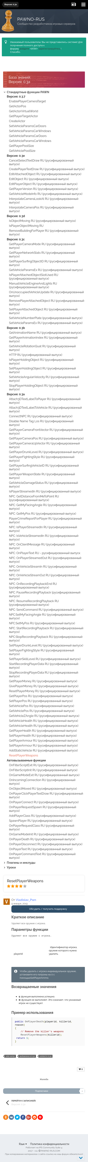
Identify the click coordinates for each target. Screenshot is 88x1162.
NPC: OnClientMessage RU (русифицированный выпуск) (42, 546)
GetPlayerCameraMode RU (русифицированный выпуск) (42, 246)
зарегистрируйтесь (49, 48)
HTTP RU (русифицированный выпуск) (35, 355)
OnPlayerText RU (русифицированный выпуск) (40, 849)
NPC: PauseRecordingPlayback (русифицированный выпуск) (44, 594)
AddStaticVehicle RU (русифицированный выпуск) (43, 750)
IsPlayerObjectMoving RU (26, 226)
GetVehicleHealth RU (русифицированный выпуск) (43, 725)
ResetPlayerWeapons (23, 755)
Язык (23, 1144)
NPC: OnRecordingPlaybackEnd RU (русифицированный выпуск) (33, 585)
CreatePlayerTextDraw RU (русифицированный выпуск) (47, 169)
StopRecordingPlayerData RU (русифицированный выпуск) (43, 674)
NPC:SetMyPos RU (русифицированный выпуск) (42, 623)
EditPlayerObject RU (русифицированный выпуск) (43, 184)
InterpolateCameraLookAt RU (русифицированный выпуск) (43, 200)
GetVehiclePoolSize (22, 151)
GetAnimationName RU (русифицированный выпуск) (45, 332)
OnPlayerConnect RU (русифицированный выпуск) (44, 802)
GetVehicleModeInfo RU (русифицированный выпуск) (45, 194)
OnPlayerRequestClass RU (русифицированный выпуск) (41, 827)
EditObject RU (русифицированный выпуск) (39, 179)
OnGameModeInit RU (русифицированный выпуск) (44, 834)
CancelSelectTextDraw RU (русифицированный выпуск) (41, 162)
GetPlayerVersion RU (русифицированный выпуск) (43, 189)
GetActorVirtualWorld (23, 111)
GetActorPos (17, 106)
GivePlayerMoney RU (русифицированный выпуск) (43, 686)
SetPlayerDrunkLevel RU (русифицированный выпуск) (46, 645)
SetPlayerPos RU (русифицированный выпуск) (41, 701)
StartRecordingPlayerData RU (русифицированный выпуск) (43, 665)
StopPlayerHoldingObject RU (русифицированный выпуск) (43, 387)
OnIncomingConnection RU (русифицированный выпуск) (42, 781)
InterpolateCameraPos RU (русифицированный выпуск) (41, 209)
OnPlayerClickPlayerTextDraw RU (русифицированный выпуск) (46, 795)
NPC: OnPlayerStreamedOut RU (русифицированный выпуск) (45, 559)
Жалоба (44, 1079)
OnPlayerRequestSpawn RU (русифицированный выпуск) (42, 809)
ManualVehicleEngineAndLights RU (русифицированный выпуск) (33, 285)
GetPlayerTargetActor (23, 116)
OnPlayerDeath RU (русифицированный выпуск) (42, 839)
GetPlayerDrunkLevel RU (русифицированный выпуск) (46, 452)
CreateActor (17, 121)
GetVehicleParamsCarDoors (28, 136)
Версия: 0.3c (16, 239)
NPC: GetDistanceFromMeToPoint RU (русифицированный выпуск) (34, 498)
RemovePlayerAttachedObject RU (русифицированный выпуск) (46, 302)
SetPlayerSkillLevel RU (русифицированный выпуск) (44, 659)
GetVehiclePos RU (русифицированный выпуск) (41, 711)
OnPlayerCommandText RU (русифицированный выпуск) (42, 855)
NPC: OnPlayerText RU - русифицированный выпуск (44, 553)
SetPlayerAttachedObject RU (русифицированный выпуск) (43, 311)
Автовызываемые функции (26, 760)
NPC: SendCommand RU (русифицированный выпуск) (46, 609)
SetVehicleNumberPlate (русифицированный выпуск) (45, 318)
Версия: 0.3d (16, 216)
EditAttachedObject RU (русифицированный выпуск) (45, 174)
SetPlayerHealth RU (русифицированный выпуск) (43, 735)
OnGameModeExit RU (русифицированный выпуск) (44, 775)
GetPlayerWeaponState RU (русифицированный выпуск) (42, 476)
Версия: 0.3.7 (16, 96)
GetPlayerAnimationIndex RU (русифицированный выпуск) (43, 339)
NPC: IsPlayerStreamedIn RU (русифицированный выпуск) (43, 529)
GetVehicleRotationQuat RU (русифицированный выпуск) (42, 348)
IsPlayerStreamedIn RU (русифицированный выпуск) (45, 491)
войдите (24, 48)
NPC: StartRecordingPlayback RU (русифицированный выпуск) (46, 630)
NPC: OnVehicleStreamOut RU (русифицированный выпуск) (44, 577)
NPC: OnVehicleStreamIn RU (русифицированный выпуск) (43, 568)
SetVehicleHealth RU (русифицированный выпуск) (43, 721)
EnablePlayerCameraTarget (27, 101)
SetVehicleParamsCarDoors (27, 126)
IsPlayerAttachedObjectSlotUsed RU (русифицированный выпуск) (33, 276)
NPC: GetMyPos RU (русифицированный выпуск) (42, 513)
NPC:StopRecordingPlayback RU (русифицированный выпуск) (45, 638)
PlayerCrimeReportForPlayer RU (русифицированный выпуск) (45, 520)
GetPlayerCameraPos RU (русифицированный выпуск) (46, 438)
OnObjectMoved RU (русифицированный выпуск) (43, 788)
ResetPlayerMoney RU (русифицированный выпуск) (44, 691)
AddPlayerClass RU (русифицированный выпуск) (42, 816)
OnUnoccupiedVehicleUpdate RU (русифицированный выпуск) (46, 294)
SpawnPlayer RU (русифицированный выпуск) (40, 820)
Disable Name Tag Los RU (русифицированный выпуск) (41, 423)
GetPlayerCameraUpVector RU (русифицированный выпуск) (44, 445)
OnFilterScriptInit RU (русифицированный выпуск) (43, 770)
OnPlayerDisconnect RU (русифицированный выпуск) (45, 844)
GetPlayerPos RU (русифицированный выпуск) (41, 696)
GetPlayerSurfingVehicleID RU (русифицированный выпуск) (44, 467)
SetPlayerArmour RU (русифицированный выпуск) (43, 745)
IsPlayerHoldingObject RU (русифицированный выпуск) (41, 361)
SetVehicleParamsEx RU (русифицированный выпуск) (45, 323)
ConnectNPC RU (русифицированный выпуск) (40, 416)
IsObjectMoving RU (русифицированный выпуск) (42, 221)
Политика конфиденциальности (49, 1144)
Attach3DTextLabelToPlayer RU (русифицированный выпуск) (44, 400)
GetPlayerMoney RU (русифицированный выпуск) (43, 681)
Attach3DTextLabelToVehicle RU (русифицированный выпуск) (45, 409)
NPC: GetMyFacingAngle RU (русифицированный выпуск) (43, 506)
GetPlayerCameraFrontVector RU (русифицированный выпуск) (46, 431)
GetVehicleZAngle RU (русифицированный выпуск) (44, 716)
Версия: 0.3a (16, 394)
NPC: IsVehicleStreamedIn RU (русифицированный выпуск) (43, 537)
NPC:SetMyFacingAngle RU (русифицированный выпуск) (42, 616)
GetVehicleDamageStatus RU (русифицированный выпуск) (43, 484)
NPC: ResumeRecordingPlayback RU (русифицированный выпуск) (34, 602)
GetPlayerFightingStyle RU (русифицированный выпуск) (41, 458)
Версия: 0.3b (16, 328)
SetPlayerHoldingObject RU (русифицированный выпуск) (42, 370)
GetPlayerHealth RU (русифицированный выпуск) (43, 730)
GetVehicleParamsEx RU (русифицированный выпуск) (46, 270)
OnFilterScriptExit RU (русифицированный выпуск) (43, 765)
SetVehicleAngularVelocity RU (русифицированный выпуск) (44, 378)
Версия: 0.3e (16, 155)
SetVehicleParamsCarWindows (30, 131)
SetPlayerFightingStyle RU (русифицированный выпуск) (41, 652)
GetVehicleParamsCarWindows (30, 141)
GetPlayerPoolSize (21, 146)
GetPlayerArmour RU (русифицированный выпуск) (43, 740)
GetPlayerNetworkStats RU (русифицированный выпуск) (42, 254)
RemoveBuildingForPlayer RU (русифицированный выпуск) (43, 232)
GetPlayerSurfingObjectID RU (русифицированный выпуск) (43, 263)
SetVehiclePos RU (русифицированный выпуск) (41, 706)
